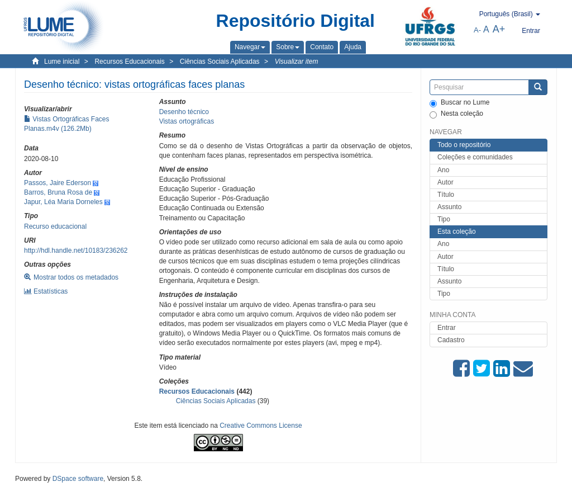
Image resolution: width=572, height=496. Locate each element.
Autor (445, 182)
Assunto (449, 207)
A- (477, 30)
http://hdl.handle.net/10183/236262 (76, 250)
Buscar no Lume (459, 102)
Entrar (446, 328)
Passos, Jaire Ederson (57, 183)
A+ (499, 29)
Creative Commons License (261, 425)
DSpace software (78, 479)
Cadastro (451, 340)
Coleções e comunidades (475, 157)
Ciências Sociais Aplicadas (220, 61)
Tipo (443, 219)
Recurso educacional (55, 226)
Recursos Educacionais (129, 61)
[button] (250, 47)
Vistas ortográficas (186, 121)
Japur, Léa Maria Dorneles (63, 202)
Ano (443, 170)
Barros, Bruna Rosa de (58, 192)
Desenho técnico (184, 112)
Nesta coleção (456, 114)
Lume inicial (61, 61)
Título (445, 195)
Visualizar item (296, 61)
